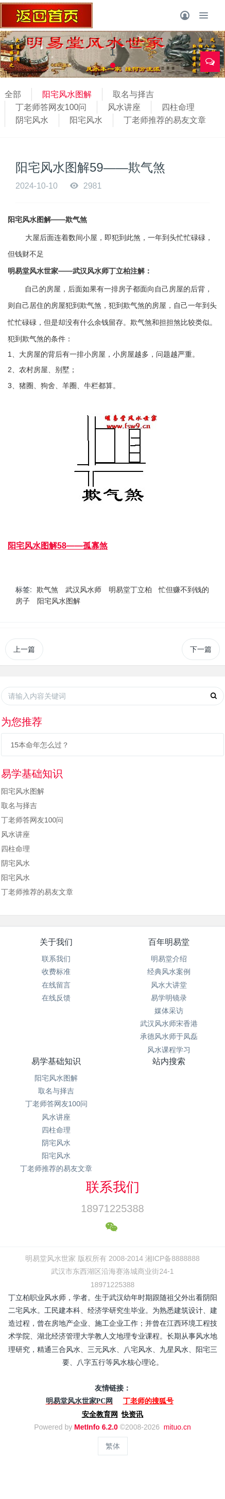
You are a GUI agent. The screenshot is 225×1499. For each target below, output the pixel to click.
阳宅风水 (86, 120)
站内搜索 (168, 1061)
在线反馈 (56, 998)
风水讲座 (124, 107)
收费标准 (56, 971)
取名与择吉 (133, 94)
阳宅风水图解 (67, 94)
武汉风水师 (83, 590)
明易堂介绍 (169, 959)
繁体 (113, 1446)
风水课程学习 (169, 1050)
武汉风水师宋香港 (169, 1023)
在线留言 (56, 985)
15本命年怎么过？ (39, 745)
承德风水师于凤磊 (169, 1036)
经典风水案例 (169, 971)
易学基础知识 (56, 1061)
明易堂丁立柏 (130, 590)
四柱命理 (178, 107)
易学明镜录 (169, 998)
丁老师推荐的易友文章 (165, 120)
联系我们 (56, 959)
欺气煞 (47, 590)
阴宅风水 (31, 120)
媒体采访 (168, 1011)
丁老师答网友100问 (51, 107)
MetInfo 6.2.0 (96, 1427)
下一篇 (201, 649)
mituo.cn (177, 1427)
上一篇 (24, 649)
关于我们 (56, 942)
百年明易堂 (168, 942)
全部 (13, 94)
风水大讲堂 (169, 985)
